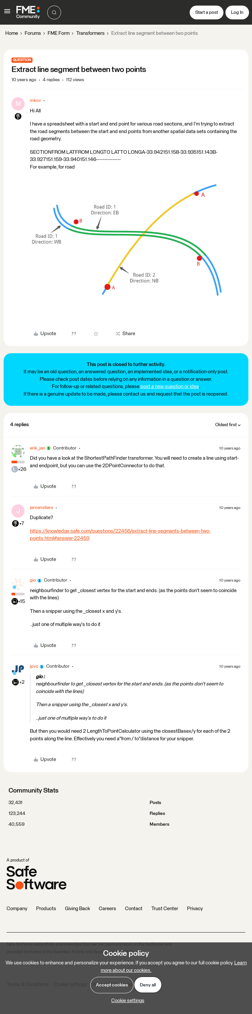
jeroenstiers (41, 507)
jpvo (34, 666)
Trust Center (164, 908)
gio (33, 580)
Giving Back (77, 908)
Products (46, 908)
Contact (133, 908)
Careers (107, 908)
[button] (7, 13)
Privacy (195, 908)
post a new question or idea (169, 386)
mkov (35, 100)
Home (11, 33)
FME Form (59, 33)
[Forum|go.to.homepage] (28, 12)
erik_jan (37, 448)
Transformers (90, 33)
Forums (33, 33)
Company (17, 908)
